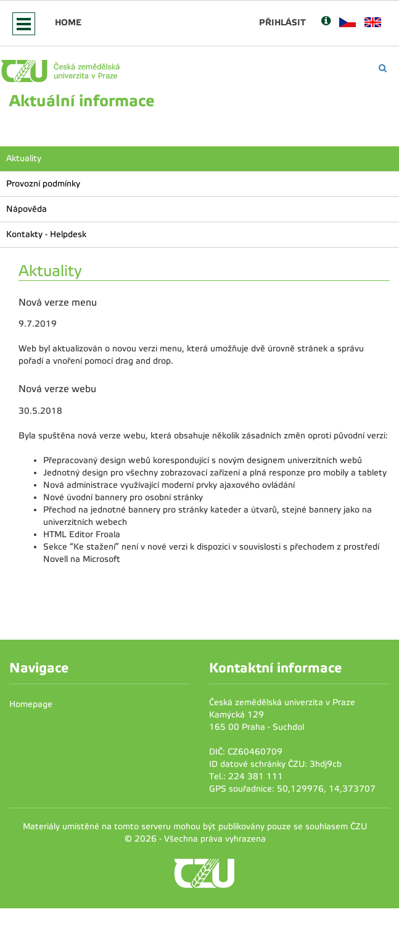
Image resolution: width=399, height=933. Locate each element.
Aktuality (23, 158)
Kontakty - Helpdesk (46, 234)
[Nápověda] (326, 22)
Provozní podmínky (43, 183)
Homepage (30, 704)
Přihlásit (282, 22)
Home (68, 22)
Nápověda (26, 209)
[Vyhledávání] (383, 68)
